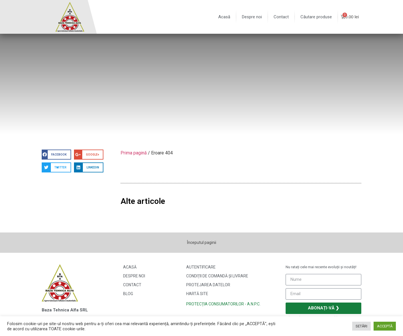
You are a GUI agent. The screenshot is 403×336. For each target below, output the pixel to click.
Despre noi (252, 16)
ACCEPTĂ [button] (384, 326)
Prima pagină (134, 153)
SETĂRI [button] (361, 326)
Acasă (224, 16)
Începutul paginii (201, 242)
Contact (281, 16)
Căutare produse (316, 16)
